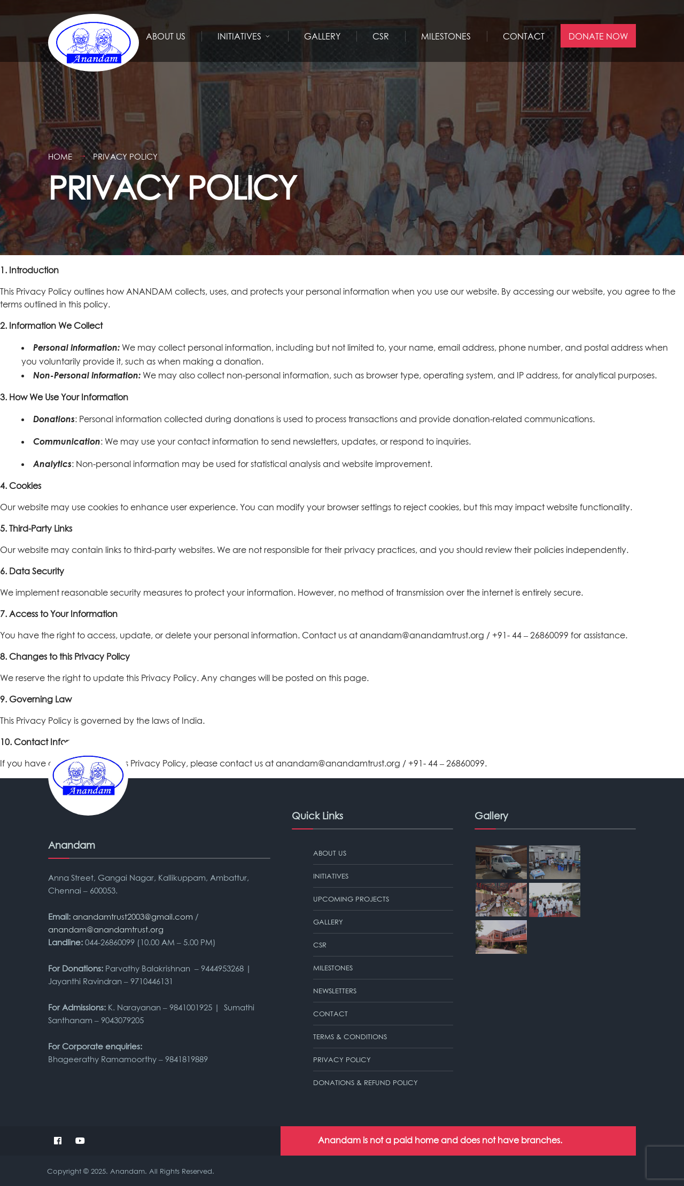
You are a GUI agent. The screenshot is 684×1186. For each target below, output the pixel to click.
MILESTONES (446, 36)
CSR (380, 36)
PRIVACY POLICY (342, 1059)
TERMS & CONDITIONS (350, 1036)
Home (60, 156)
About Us (165, 36)
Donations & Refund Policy (365, 1082)
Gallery (322, 36)
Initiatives (239, 36)
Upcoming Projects (351, 899)
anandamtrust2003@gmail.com (133, 916)
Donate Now (598, 36)
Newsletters (334, 990)
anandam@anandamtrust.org (422, 635)
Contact (524, 36)
